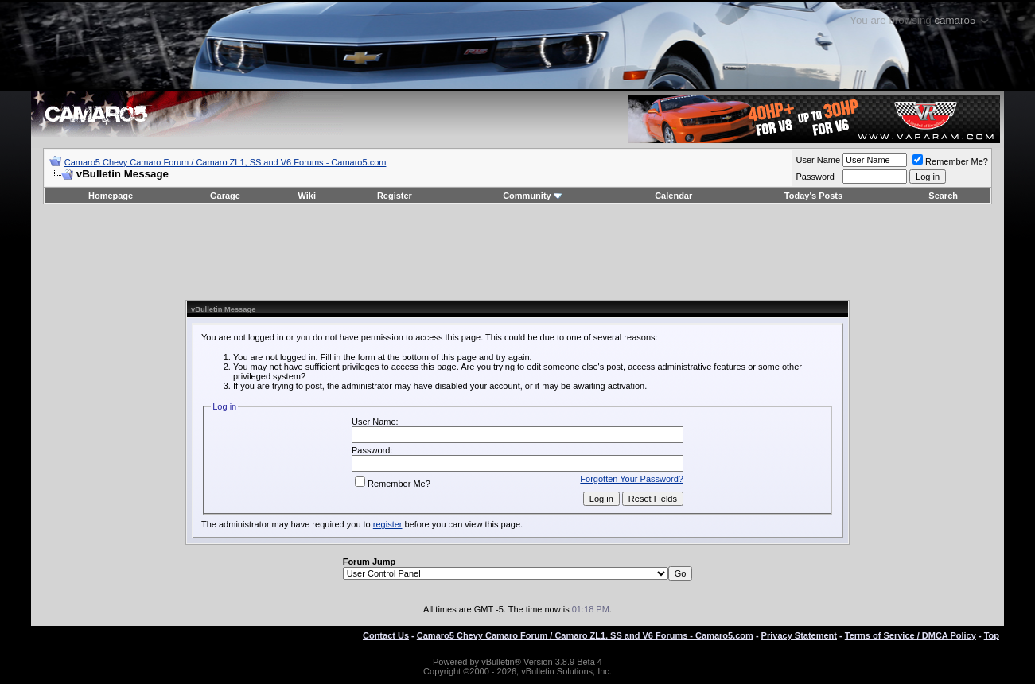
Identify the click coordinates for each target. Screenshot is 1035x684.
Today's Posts (813, 195)
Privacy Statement (799, 635)
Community (532, 195)
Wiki (307, 195)
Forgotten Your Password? (631, 479)
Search (943, 195)
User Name (818, 160)
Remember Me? (950, 161)
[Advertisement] (517, 252)
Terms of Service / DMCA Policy (910, 635)
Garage (225, 195)
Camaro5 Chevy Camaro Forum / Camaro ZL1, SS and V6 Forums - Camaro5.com (225, 162)
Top (991, 635)
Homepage (110, 195)
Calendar (673, 195)
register (388, 524)
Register (394, 195)
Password (815, 176)
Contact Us (386, 635)
